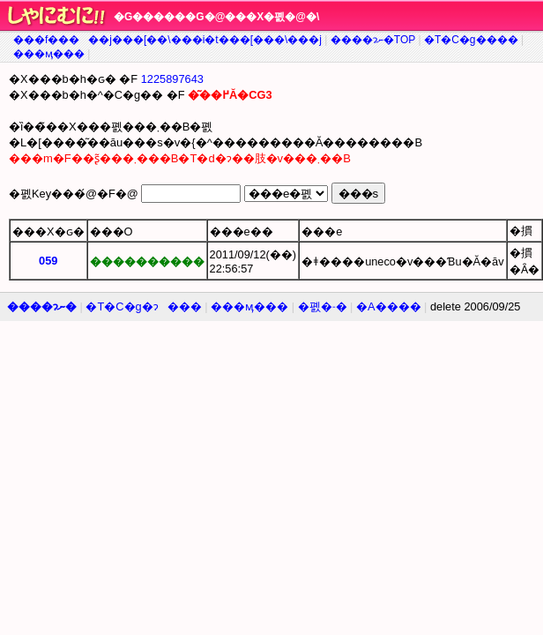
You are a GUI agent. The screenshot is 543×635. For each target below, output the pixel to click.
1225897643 (172, 79)
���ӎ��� (49, 54)
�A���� (388, 306)
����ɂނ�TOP (373, 40)
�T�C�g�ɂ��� (143, 306)
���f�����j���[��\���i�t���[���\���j (167, 40)
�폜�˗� (322, 306)
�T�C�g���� (471, 40)
